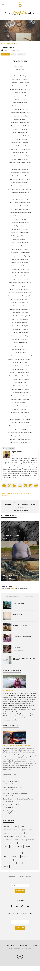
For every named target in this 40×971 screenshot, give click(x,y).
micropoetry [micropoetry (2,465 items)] (8, 849)
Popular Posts (12, 596)
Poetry (8, 54)
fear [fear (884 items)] (20, 833)
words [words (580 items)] (25, 863)
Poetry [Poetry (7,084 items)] (25, 853)
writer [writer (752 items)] (6, 866)
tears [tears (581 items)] (12, 863)
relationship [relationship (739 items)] (8, 859)
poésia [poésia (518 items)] (6, 856)
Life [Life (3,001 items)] (14, 843)
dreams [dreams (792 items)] (6, 833)
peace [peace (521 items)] (12, 853)
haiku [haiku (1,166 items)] (24, 836)
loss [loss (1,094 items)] (5, 846)
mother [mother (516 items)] (18, 849)
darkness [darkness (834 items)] (17, 829)
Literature (20, 628)
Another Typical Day (20, 510)
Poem (4, 493)
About (4, 448)
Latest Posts (11, 448)
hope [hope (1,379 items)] (22, 839)
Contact (10, 944)
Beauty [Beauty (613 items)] (23, 826)
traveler (29, 493)
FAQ (19, 944)
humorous (11, 493)
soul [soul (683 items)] (5, 863)
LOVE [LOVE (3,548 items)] (11, 846)
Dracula (5, 495)
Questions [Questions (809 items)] (15, 856)
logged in (13, 589)
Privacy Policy (10, 945)
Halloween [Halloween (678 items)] (7, 839)
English (3, 54)
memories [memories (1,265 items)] (20, 846)
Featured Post (29, 662)
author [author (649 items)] (15, 826)
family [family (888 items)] (14, 833)
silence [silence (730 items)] (29, 859)
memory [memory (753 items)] (28, 846)
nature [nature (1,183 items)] (26, 849)
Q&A (14, 662)
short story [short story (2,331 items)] (20, 859)
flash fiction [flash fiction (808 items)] (30, 833)
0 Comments (13, 54)
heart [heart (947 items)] (16, 839)
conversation (20, 493)
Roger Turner (7, 50)
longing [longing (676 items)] (27, 843)
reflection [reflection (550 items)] (24, 856)
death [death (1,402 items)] (25, 829)
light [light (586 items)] (20, 843)
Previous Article (20, 502)
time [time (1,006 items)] (18, 863)
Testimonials (29, 944)
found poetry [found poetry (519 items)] (8, 836)
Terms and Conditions (29, 945)
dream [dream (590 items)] (32, 829)
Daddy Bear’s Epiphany (22, 626)
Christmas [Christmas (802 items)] (7, 829)
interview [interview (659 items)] (31, 839)
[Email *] (20, 885)
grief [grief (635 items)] (17, 836)
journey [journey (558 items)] (6, 843)
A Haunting (17, 648)
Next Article (20, 507)
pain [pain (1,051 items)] (5, 853)
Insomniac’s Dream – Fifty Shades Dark (20, 505)
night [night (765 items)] (33, 849)
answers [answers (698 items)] (7, 826)
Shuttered (17, 615)
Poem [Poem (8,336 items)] (18, 853)
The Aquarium (18, 603)
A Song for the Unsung (22, 637)
